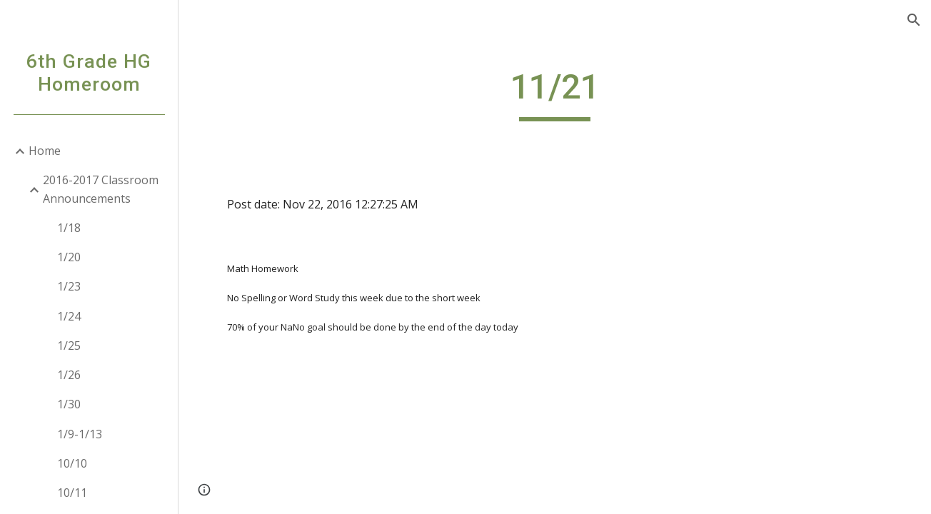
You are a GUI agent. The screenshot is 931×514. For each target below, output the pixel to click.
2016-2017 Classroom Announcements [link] (100, 189)
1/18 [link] (69, 228)
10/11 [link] (72, 492)
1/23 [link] (69, 286)
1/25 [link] (69, 345)
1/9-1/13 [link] (79, 434)
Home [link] (45, 150)
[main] (555, 93)
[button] (914, 20)
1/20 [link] (69, 257)
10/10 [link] (72, 463)
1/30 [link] (69, 404)
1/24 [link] (69, 316)
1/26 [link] (69, 375)
